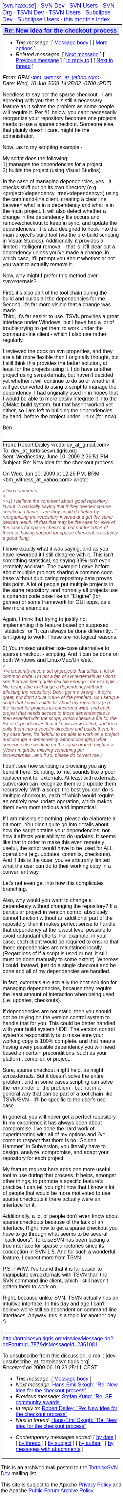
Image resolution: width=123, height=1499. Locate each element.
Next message (81, 54)
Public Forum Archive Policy (61, 1490)
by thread (30, 1443)
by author (90, 1443)
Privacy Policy (94, 1484)
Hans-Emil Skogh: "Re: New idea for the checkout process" (67, 1387)
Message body (71, 42)
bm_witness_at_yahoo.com (66, 77)
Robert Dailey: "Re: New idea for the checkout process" (66, 1411)
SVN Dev (52, 5)
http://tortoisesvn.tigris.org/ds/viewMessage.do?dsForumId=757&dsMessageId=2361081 (58, 1341)
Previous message (37, 60)
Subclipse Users (38, 19)
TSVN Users (65, 12)
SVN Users (83, 5)
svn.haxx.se (19, 5)
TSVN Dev (30, 12)
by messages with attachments (64, 1446)
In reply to (77, 60)
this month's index (87, 19)
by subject (60, 1443)
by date (104, 1437)
